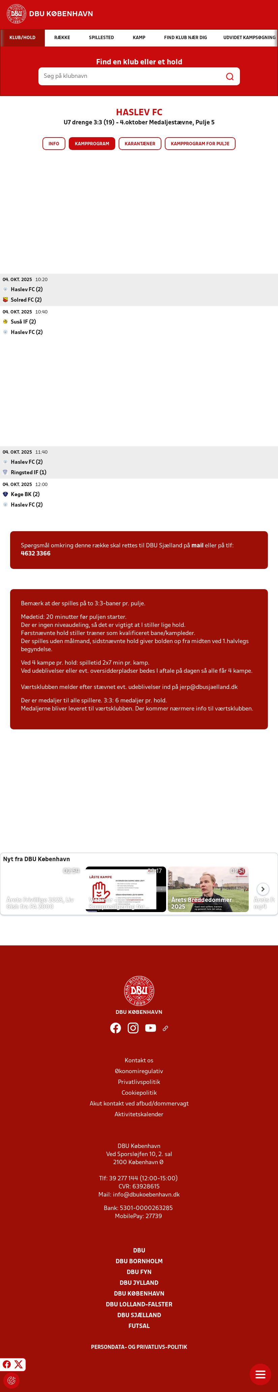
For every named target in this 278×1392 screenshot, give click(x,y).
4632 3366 (36, 553)
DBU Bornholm (139, 1261)
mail (197, 545)
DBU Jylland (139, 1283)
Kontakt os (139, 1060)
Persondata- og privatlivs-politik (139, 1347)
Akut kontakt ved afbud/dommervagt (139, 1104)
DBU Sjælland (139, 1315)
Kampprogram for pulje (200, 144)
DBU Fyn (139, 1272)
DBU (139, 1250)
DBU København (139, 1294)
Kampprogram (92, 144)
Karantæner (140, 144)
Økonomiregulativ (139, 1071)
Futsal (139, 1326)
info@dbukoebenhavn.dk (146, 1195)
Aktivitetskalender (139, 1114)
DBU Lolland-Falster (139, 1304)
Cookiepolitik (139, 1093)
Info (54, 144)
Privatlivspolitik (139, 1082)
